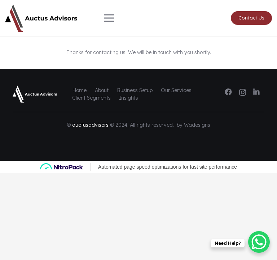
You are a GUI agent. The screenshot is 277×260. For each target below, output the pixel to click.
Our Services (176, 90)
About (102, 90)
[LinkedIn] (256, 92)
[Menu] (138, 18)
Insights (128, 98)
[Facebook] (228, 92)
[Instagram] (242, 92)
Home (79, 90)
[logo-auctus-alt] (41, 18)
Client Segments (91, 98)
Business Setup (135, 90)
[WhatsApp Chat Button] (259, 242)
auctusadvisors (90, 125)
